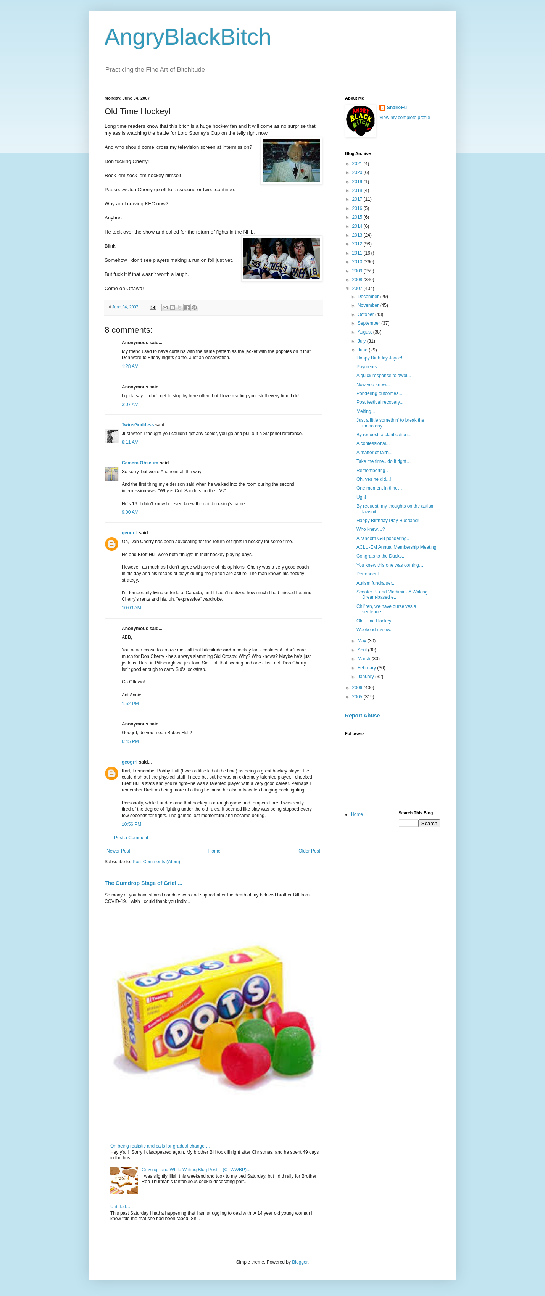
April (363, 650)
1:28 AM (130, 366)
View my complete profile (404, 117)
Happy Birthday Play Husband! (387, 520)
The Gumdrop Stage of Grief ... (143, 883)
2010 (358, 261)
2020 (358, 172)
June (363, 350)
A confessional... (373, 443)
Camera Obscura (140, 463)
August (365, 332)
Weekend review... (375, 629)
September (369, 323)
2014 (358, 226)
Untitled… (120, 1206)
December (369, 296)
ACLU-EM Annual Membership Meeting (396, 547)
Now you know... (373, 384)
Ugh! (361, 497)
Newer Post (118, 851)
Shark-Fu (397, 107)
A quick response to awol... (383, 375)
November (369, 305)
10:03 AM (131, 608)
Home (214, 851)
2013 (358, 235)
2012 (358, 244)
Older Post (309, 851)
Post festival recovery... (379, 402)
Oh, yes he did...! (373, 479)
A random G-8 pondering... (383, 538)
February (367, 668)
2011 (358, 253)
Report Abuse (362, 715)
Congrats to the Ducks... (381, 556)
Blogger (300, 1262)
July (362, 341)
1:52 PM (130, 703)
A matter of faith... (374, 452)
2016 (358, 208)
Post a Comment (131, 837)
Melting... (365, 411)
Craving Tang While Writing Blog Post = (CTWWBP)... (196, 1169)
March (365, 658)
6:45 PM (130, 741)
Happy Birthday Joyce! (379, 358)
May (363, 640)
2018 (358, 190)
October (366, 314)
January (366, 676)
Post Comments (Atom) (156, 861)
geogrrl (129, 532)
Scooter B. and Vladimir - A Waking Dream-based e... (391, 594)
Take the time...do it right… (383, 461)
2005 (358, 697)
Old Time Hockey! (374, 621)
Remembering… (373, 470)
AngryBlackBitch (188, 37)
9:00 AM (130, 512)
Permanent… (370, 574)
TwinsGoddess (138, 424)
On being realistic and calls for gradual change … (160, 1146)
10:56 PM (131, 824)
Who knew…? (370, 529)
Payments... (368, 366)
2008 (358, 279)
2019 (358, 181)
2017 (358, 199)
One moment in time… (379, 488)
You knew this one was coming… (390, 565)
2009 (358, 271)
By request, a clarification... (383, 434)
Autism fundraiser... (376, 583)
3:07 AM (130, 404)
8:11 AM (130, 442)
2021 (358, 163)
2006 (358, 687)
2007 (358, 288)
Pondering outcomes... (379, 393)
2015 (358, 217)
